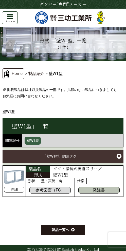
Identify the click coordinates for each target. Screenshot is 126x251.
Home (17, 73)
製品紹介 (36, 73)
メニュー (10, 18)
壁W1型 (33, 141)
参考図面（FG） (50, 190)
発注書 (99, 190)
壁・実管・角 (51, 181)
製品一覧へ (60, 230)
